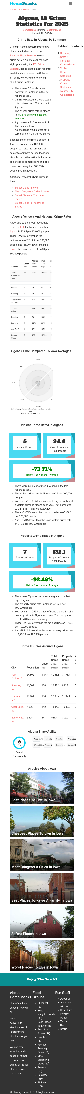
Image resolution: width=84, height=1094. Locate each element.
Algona (26, 9)
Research (43, 1067)
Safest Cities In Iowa (26, 187)
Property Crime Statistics (65, 83)
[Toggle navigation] (70, 3)
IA (19, 9)
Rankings (43, 1074)
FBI (22, 227)
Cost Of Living (54, 30)
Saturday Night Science (23, 55)
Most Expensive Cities (43, 1059)
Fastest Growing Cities (42, 1048)
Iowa (12, 249)
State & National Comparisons (67, 60)
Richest (42, 1082)
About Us (65, 998)
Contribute (66, 1010)
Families (42, 1037)
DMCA (63, 1029)
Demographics (30, 30)
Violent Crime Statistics (65, 72)
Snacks (23, 3)
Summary (65, 53)
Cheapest (43, 1003)
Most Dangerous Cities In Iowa (32, 191)
